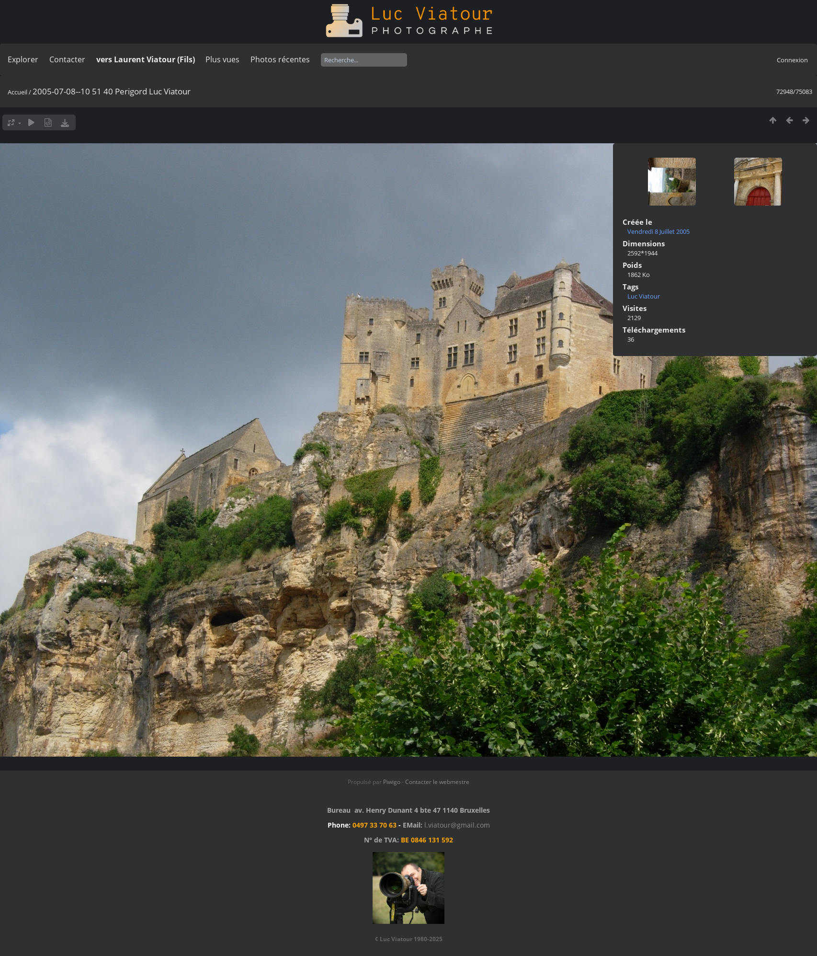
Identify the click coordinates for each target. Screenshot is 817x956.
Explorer (23, 59)
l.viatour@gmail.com (457, 824)
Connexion (792, 60)
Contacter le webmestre (437, 782)
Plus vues (222, 59)
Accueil (17, 92)
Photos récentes (280, 59)
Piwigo (391, 782)
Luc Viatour (643, 296)
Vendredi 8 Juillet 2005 (658, 231)
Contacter (67, 59)
